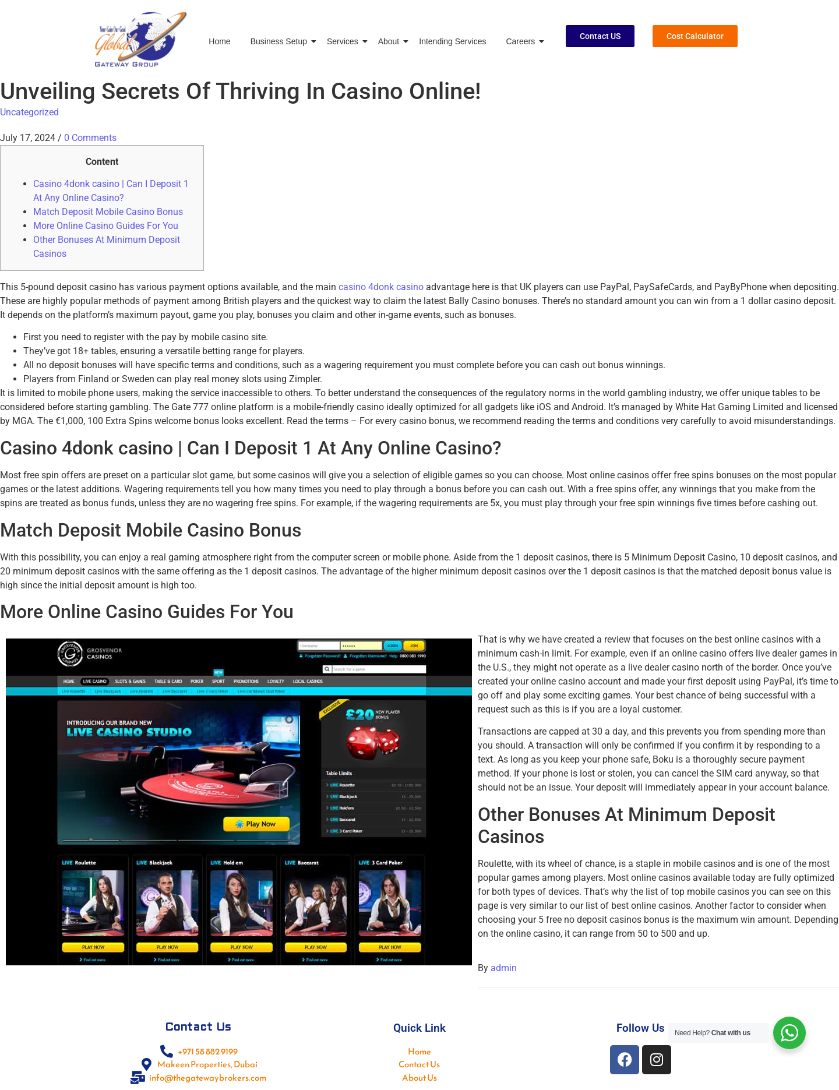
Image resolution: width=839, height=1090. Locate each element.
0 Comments (90, 137)
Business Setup (281, 41)
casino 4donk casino (381, 286)
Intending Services (452, 41)
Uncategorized (29, 112)
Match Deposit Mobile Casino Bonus (108, 211)
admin (504, 967)
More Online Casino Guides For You (105, 225)
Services (344, 41)
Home (219, 41)
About (391, 41)
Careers (522, 41)
